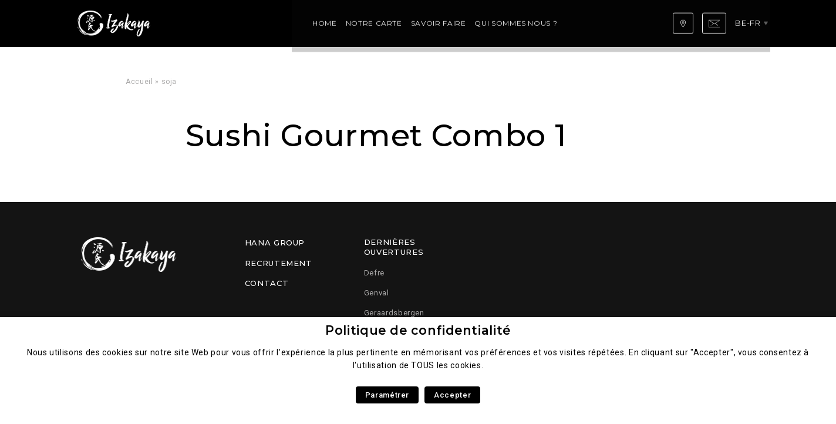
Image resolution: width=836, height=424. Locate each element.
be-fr (750, 23)
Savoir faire (312, 23)
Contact (266, 283)
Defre (374, 272)
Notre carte (248, 23)
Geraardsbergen (394, 312)
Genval (376, 292)
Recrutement (278, 263)
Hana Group (275, 242)
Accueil (139, 82)
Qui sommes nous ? (389, 23)
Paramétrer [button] (387, 395)
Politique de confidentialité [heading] (418, 330)
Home (198, 23)
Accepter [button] (452, 395)
